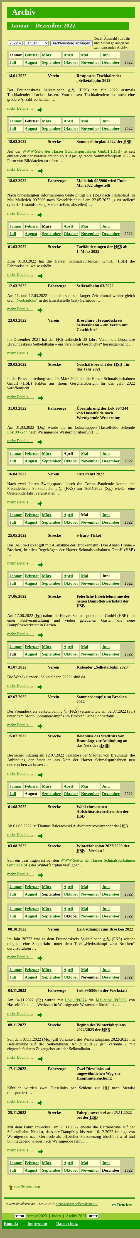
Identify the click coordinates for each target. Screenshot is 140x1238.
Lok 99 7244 (17, 432)
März (46, 55)
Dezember (110, 62)
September (51, 62)
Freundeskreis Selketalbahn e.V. (77, 1204)
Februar (32, 55)
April (68, 55)
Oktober (70, 62)
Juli (12, 62)
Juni (106, 55)
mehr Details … (24, 108)
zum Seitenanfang (27, 1186)
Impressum (37, 1223)
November (90, 62)
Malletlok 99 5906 (111, 1000)
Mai (84, 55)
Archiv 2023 (30, 1216)
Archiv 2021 (82, 1216)
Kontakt (11, 1223)
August (31, 62)
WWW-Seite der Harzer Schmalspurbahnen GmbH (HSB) (72, 151)
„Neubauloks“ (26, 300)
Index (56, 1216)
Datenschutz (67, 1223)
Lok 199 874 (76, 1000)
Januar (15, 55)
